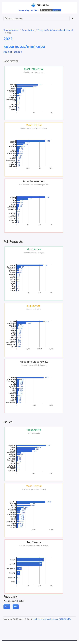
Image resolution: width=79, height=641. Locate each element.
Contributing (28, 30)
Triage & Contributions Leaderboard (55, 30)
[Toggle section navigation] (73, 18)
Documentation (11, 30)
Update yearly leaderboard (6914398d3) (52, 619)
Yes (6, 606)
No (15, 606)
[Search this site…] (36, 18)
